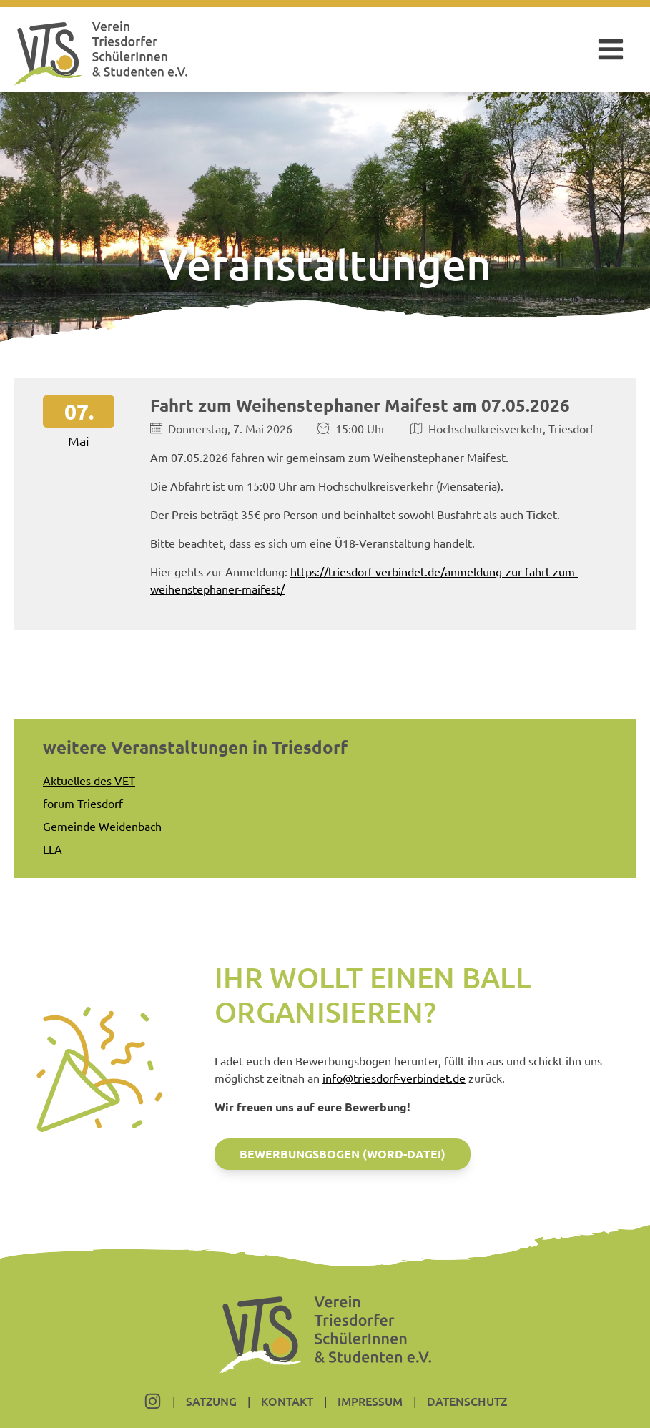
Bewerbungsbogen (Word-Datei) (342, 1153)
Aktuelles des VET (89, 780)
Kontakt (287, 1401)
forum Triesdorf (83, 803)
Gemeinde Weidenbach (102, 826)
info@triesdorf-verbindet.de (394, 1077)
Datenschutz (467, 1401)
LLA (52, 849)
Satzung (211, 1401)
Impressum (370, 1401)
